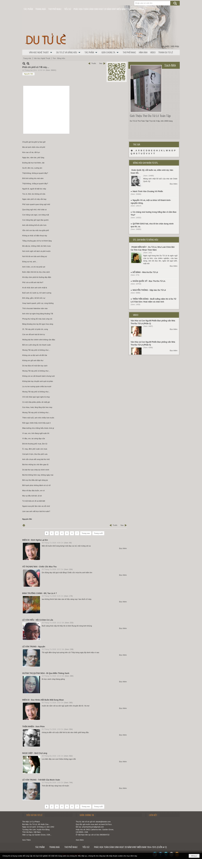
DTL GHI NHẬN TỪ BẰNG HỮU (145, 239)
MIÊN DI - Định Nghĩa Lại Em (35, 540)
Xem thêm (80, 840)
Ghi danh (165, 46)
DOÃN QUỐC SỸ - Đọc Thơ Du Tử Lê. (149, 281)
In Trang (23, 525)
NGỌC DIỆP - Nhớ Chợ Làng (34, 753)
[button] (41, 52)
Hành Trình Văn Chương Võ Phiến (148, 191)
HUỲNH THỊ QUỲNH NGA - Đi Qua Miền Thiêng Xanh (45, 673)
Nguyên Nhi (28, 74)
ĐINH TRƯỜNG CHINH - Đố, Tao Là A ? (39, 593)
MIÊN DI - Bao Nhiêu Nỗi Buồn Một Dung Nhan (43, 700)
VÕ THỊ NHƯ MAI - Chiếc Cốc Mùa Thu (39, 567)
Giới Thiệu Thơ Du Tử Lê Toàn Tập (150, 116)
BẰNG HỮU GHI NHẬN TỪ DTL (145, 162)
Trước (93, 63)
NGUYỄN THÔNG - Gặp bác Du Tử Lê (149, 290)
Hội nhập (175, 46)
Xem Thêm (26, 840)
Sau (100, 63)
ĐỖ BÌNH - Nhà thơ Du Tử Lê (145, 272)
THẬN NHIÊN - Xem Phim (33, 726)
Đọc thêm (123, 548)
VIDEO (135, 314)
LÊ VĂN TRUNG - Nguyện (33, 647)
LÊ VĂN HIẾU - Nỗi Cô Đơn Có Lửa (37, 620)
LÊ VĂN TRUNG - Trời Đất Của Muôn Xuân (41, 780)
